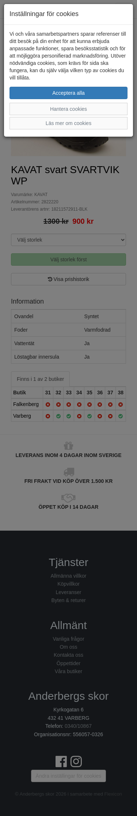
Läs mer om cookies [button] (68, 123)
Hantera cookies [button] (68, 109)
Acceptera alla (68, 93)
